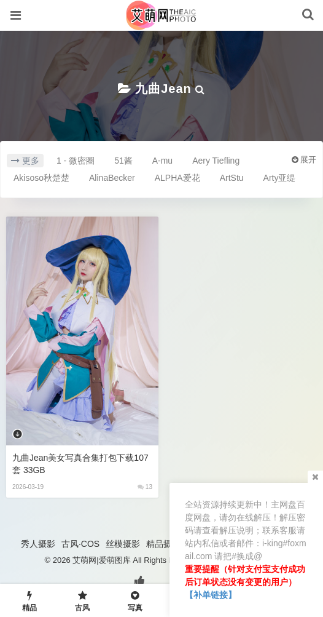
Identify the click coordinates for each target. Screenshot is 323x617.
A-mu (162, 160)
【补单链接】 (210, 595)
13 (145, 487)
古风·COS (80, 544)
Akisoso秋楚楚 (41, 178)
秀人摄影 (38, 544)
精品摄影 (163, 544)
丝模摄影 (123, 544)
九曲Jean (163, 88)
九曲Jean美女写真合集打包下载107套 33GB (80, 464)
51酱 (123, 160)
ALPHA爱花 (177, 178)
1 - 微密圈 (75, 160)
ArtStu (232, 178)
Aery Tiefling (215, 160)
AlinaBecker (112, 178)
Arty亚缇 (279, 178)
